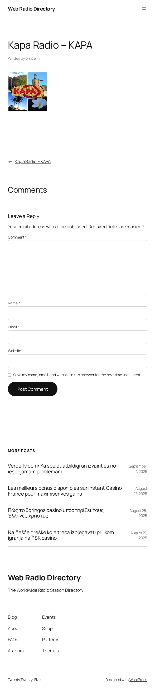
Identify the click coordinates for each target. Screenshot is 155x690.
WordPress (138, 679)
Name (14, 302)
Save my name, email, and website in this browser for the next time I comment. (77, 374)
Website (14, 350)
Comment (17, 237)
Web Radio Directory (31, 8)
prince (31, 58)
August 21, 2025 (138, 535)
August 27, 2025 (140, 491)
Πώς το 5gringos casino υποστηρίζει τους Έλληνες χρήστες (56, 513)
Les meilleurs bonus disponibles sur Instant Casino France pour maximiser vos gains (65, 491)
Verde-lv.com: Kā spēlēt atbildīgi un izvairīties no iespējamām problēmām (62, 468)
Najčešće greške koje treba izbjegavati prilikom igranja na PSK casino (61, 535)
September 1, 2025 (138, 469)
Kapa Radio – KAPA (33, 161)
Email (13, 326)
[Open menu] (144, 9)
